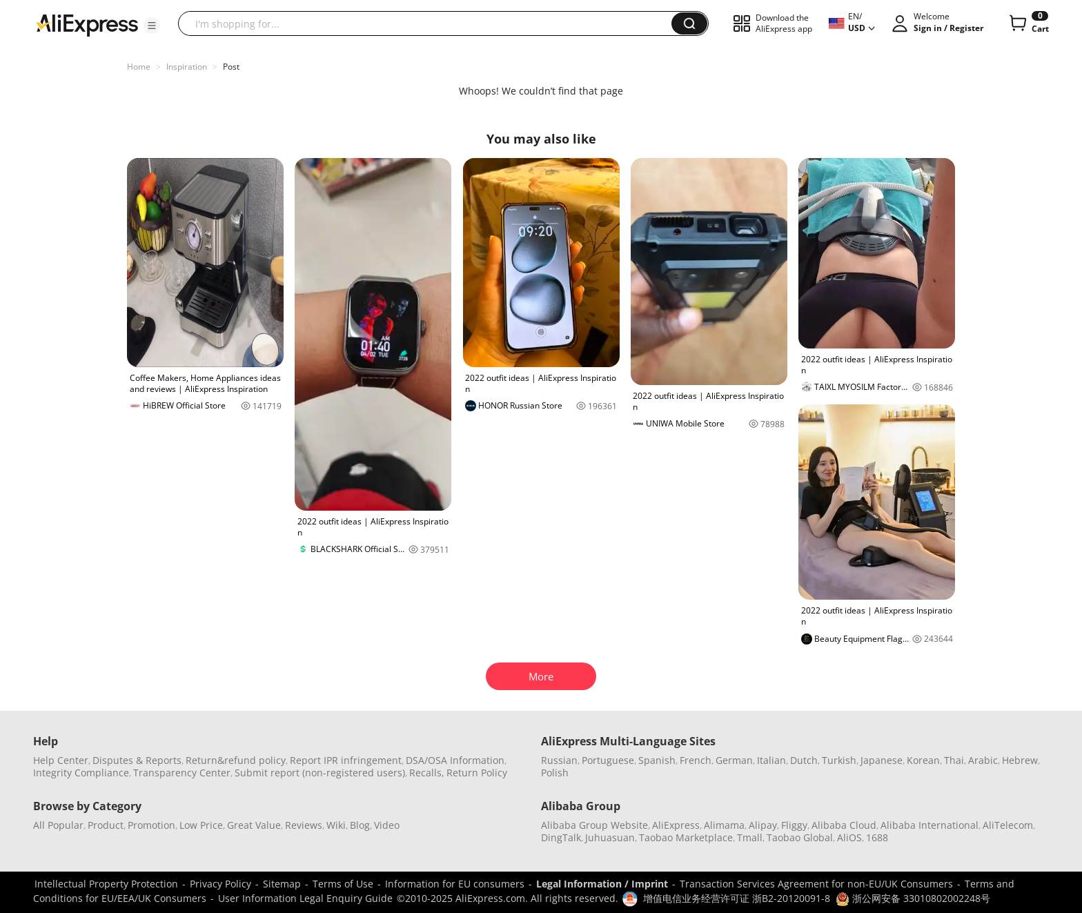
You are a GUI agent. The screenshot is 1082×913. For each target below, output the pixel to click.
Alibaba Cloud (844, 825)
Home (138, 66)
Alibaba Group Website (594, 825)
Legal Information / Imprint (602, 883)
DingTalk (561, 837)
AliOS (849, 837)
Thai (954, 760)
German (734, 760)
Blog (360, 825)
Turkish (839, 760)
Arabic (983, 760)
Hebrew (1020, 760)
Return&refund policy (236, 760)
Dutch (804, 760)
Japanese (881, 760)
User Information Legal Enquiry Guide (305, 898)
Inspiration (186, 66)
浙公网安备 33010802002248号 (913, 898)
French (695, 760)
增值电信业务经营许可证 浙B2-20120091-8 (736, 898)
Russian (559, 760)
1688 (877, 837)
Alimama (724, 825)
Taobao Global (800, 837)
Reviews (303, 825)
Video (387, 825)
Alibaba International (929, 825)
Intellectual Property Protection (106, 883)
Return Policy (476, 772)
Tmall (750, 837)
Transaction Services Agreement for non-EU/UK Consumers (816, 883)
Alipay (763, 825)
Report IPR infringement (346, 760)
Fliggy (794, 825)
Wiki (336, 825)
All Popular (58, 825)
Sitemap (282, 883)
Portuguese (608, 760)
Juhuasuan (610, 837)
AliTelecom (1008, 825)
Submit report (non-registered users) (320, 772)
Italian (771, 760)
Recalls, (426, 772)
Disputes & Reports (136, 760)
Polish (555, 772)
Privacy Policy (220, 883)
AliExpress (676, 825)
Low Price (201, 825)
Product (106, 825)
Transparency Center (181, 772)
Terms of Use (343, 883)
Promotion (151, 825)
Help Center (60, 760)
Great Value (254, 825)
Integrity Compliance (81, 772)
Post (231, 66)
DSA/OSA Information (455, 760)
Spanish (657, 760)
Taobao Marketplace (686, 837)
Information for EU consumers (454, 883)
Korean (923, 760)
